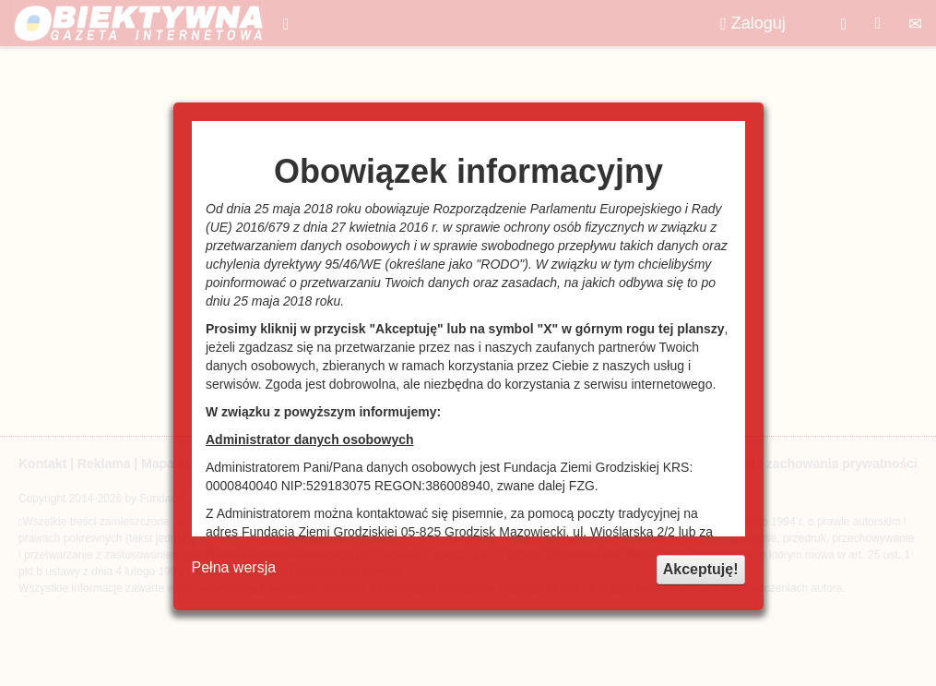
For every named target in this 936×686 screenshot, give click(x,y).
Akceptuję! (701, 569)
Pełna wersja (234, 567)
